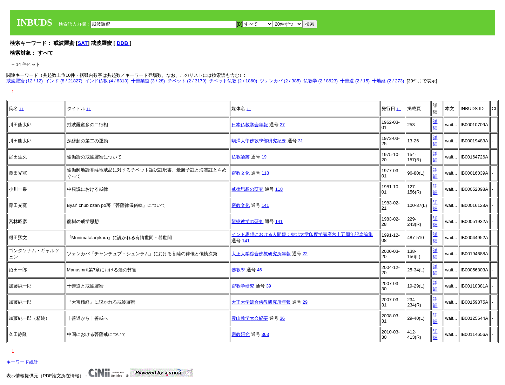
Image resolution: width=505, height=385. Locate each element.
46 (259, 269)
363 (265, 334)
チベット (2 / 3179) (187, 80)
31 (300, 140)
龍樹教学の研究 (247, 221)
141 (265, 205)
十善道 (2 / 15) (355, 80)
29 (305, 302)
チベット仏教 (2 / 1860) (233, 80)
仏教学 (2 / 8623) (320, 80)
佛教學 (238, 269)
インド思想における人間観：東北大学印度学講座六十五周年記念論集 (302, 234)
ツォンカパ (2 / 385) (280, 80)
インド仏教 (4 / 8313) (106, 80)
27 (282, 124)
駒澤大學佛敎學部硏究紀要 (258, 140)
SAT (83, 43)
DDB (123, 43)
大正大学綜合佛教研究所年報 (261, 253)
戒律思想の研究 (247, 189)
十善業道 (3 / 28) (148, 80)
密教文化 (240, 173)
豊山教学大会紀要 (249, 318)
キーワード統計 (22, 362)
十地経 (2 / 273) (388, 80)
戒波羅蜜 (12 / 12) (24, 80)
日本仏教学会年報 (249, 124)
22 (305, 253)
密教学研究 (242, 286)
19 (264, 157)
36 (282, 318)
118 (265, 173)
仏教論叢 (240, 157)
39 (268, 286)
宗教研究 (240, 334)
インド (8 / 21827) (63, 80)
